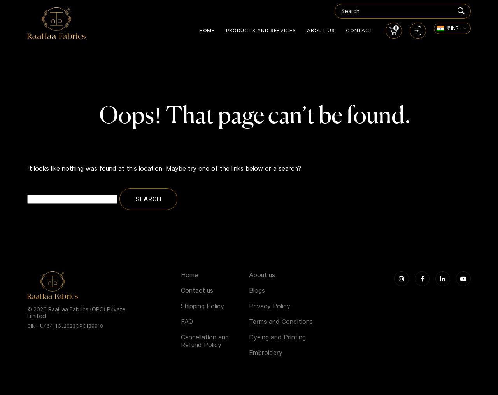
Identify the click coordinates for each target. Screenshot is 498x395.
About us (321, 30)
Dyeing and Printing (277, 337)
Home (207, 30)
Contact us (197, 290)
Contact (359, 30)
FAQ (187, 321)
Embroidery (265, 353)
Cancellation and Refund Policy (205, 341)
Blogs (257, 290)
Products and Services (261, 30)
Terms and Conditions (281, 321)
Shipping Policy (202, 306)
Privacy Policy (269, 306)
